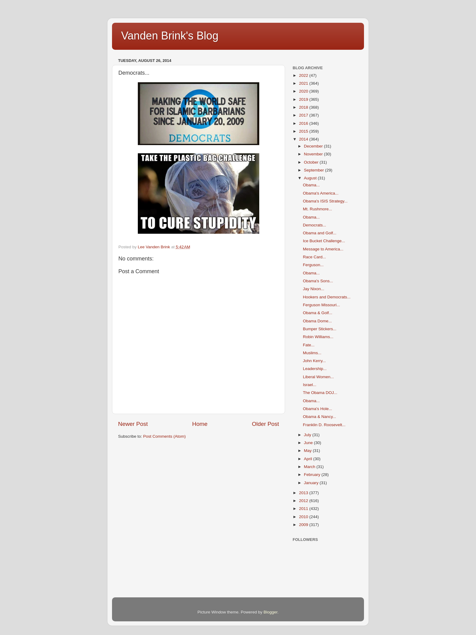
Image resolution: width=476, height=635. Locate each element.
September (314, 170)
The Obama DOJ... (320, 392)
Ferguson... (313, 265)
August (311, 178)
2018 (304, 107)
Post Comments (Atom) (164, 436)
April (308, 459)
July (308, 435)
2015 (304, 131)
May (308, 450)
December (314, 146)
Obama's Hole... (317, 408)
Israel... (309, 384)
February (312, 474)
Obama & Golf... (317, 313)
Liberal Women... (318, 377)
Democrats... (314, 225)
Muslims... (312, 353)
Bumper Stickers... (319, 329)
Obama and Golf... (319, 233)
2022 (304, 75)
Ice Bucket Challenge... (324, 241)
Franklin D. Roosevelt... (324, 425)
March (310, 466)
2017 (304, 115)
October (312, 162)
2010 (304, 516)
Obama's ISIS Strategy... (325, 201)
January (312, 482)
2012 (304, 500)
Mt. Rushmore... (317, 209)
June (309, 442)
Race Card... (314, 257)
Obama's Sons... (318, 281)
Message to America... (323, 249)
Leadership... (315, 368)
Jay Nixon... (314, 289)
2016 (304, 123)
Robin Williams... (318, 336)
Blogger (270, 612)
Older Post (265, 424)
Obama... (311, 185)
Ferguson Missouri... (321, 305)
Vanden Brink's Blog (169, 35)
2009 (304, 524)
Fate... (308, 345)
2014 (304, 139)
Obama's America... (320, 193)
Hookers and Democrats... (327, 297)
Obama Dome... (317, 321)
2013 (304, 493)
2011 (304, 508)
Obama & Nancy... (319, 416)
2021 (304, 83)
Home (199, 424)
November (314, 154)
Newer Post (133, 424)
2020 (304, 91)
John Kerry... (314, 360)
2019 (304, 99)
